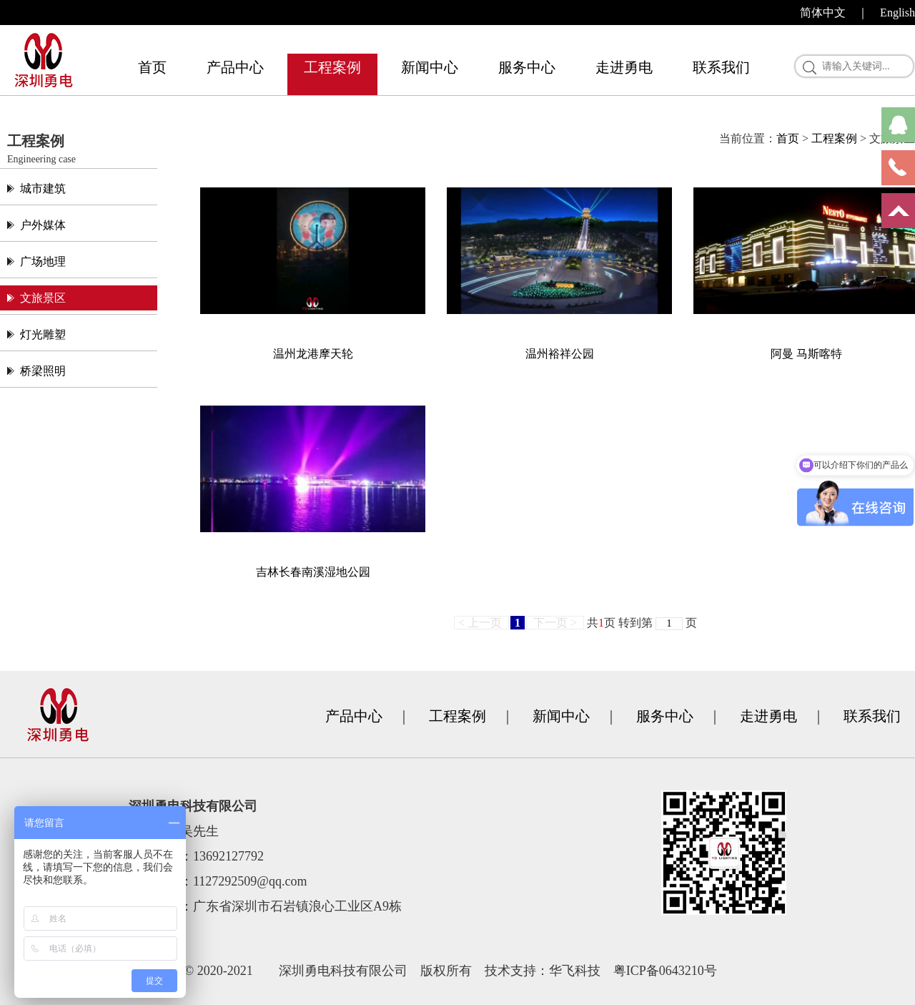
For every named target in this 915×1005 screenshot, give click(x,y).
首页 (152, 67)
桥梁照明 (43, 371)
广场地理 (43, 261)
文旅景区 (43, 298)
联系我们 (721, 67)
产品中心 (235, 67)
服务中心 (526, 67)
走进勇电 (624, 67)
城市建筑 (43, 188)
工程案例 (332, 67)
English (897, 12)
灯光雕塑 (43, 334)
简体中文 (823, 12)
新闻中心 (429, 67)
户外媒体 (43, 225)
